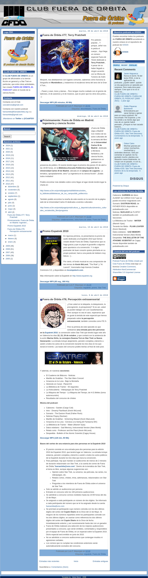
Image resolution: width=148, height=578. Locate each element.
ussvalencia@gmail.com (13, 105)
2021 (8, 149)
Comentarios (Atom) (59, 567)
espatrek (87, 288)
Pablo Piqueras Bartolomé (130, 107)
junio (10, 206)
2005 (8, 259)
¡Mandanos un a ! (18, 118)
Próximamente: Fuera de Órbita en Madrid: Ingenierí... (20, 221)
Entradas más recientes (49, 561)
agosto (11, 199)
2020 (8, 152)
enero (10, 242)
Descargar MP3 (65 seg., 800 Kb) (54, 282)
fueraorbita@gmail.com (12, 115)
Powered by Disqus (121, 186)
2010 (8, 184)
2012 (8, 177)
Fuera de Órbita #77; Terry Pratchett (64, 35)
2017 (8, 161)
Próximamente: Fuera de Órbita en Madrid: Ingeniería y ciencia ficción (68, 122)
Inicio (76, 561)
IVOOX (126, 45)
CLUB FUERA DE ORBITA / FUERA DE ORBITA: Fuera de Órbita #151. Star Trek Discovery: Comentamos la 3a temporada (128, 132)
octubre (11, 193)
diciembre (12, 187)
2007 (8, 252)
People (117, 65)
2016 (8, 165)
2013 (8, 174)
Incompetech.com (75, 270)
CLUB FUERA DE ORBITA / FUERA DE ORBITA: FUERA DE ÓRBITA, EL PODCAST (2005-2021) (128, 97)
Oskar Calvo (129, 143)
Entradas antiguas (100, 561)
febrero (11, 239)
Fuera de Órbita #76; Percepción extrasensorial (19, 230)
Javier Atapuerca (131, 74)
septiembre (13, 196)
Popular (133, 65)
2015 (8, 168)
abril (10, 212)
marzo (11, 235)
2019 (8, 155)
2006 (8, 256)
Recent (124, 65)
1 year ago (125, 101)
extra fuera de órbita (83, 220)
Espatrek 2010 (51, 333)
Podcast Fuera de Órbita (123, 261)
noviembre (12, 190)
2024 (8, 146)
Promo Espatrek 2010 (16, 226)
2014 (8, 171)
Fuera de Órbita (99, 109)
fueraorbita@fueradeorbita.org (15, 112)
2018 (8, 158)
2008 (8, 249)
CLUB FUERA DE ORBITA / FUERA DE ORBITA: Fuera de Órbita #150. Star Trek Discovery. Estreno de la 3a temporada (128, 167)
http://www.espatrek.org (82, 276)
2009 (8, 246)
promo (94, 288)
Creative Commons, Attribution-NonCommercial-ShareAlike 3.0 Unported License (126, 269)
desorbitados (86, 109)
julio (10, 203)
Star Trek (102, 288)
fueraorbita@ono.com (55, 506)
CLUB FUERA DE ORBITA (16, 76)
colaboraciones (67, 220)
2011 (8, 181)
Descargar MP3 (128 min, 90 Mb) (54, 438)
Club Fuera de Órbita (121, 264)
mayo (10, 209)
